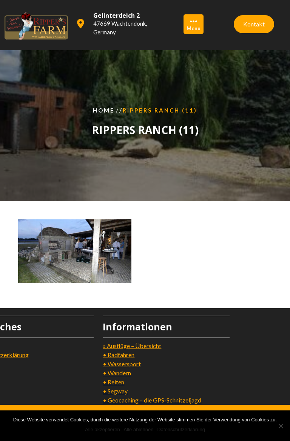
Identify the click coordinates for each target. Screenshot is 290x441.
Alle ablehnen (139, 429)
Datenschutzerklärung (181, 429)
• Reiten (94, 381)
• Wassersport (102, 363)
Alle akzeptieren (102, 429)
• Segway (95, 391)
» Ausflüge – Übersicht (112, 345)
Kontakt (254, 23)
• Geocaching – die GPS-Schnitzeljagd (132, 400)
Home (104, 110)
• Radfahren (99, 354)
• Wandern (97, 372)
